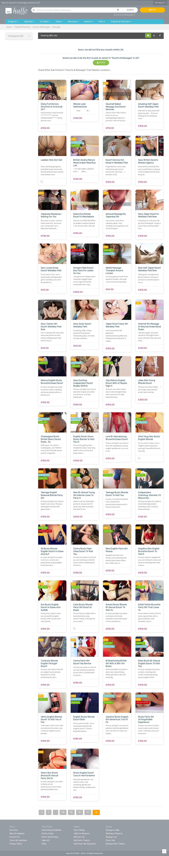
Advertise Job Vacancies (85, 844)
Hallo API (46, 840)
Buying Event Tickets (115, 844)
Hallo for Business (82, 833)
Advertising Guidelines (51, 830)
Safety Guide (47, 833)
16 (79, 812)
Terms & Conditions (18, 840)
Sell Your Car (79, 837)
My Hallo (160, 3)
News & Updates (17, 833)
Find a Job (110, 840)
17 (88, 812)
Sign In (101, 63)
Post (152, 10)
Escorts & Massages (124, 15)
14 (63, 812)
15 (71, 812)
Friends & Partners (22, 27)
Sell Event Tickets (82, 840)
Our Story (14, 830)
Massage (56, 27)
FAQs (44, 844)
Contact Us (15, 837)
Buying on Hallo (112, 830)
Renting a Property (114, 833)
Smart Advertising (50, 837)
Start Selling (79, 830)
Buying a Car (111, 837)
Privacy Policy (16, 844)
